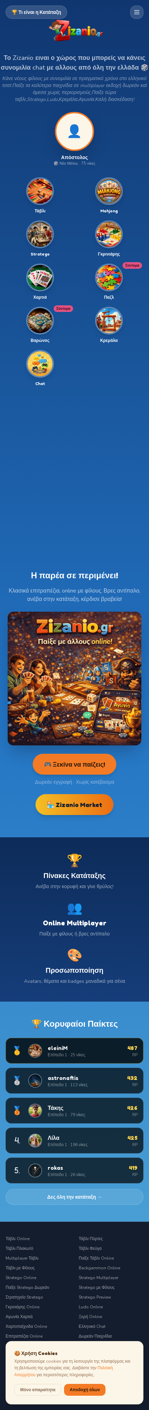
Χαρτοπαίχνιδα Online (26, 1326)
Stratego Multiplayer (98, 1277)
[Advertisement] (74, 473)
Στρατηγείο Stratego (24, 1297)
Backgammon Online (99, 1268)
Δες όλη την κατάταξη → (74, 1197)
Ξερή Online (90, 1316)
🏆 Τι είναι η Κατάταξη (36, 12)
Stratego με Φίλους (97, 1287)
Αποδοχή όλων (85, 1389)
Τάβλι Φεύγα (90, 1248)
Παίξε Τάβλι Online (96, 1258)
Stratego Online (21, 1277)
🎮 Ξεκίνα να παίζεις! (74, 764)
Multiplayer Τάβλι (22, 1258)
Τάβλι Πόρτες (91, 1238)
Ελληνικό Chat (92, 1326)
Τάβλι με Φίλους (20, 1268)
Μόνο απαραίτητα (37, 1390)
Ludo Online (91, 1307)
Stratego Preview (95, 1297)
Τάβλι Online (18, 1238)
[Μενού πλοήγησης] (136, 12)
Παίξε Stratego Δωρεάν (27, 1287)
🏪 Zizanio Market (74, 804)
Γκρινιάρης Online (22, 1307)
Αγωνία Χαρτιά (19, 1316)
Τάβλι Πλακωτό (19, 1248)
